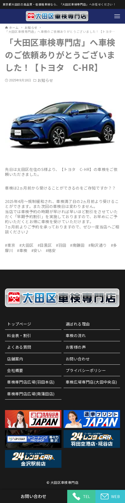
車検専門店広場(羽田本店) (30, 382)
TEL (81, 496)
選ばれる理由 (78, 324)
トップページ (19, 324)
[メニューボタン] (117, 16)
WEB (110, 497)
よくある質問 (19, 347)
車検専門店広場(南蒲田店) (30, 393)
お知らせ (45, 80)
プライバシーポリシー (86, 370)
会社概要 (15, 370)
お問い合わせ (78, 358)
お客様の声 (76, 347)
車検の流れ (76, 335)
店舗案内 (15, 358)
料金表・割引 (19, 335)
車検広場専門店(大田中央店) (91, 382)
